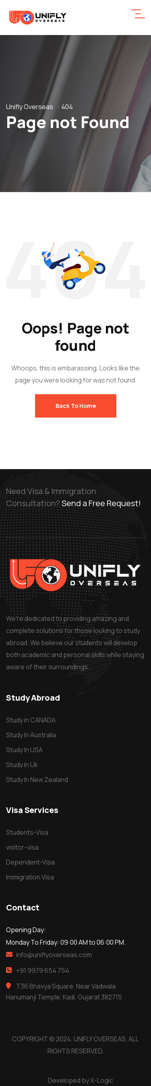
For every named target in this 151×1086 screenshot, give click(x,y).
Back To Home (76, 406)
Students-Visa (27, 832)
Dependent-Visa (30, 862)
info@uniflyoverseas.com (54, 954)
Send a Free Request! (101, 503)
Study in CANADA (31, 720)
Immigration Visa (30, 877)
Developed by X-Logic (80, 1080)
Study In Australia (31, 734)
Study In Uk (22, 764)
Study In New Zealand (37, 779)
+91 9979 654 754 (42, 970)
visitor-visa (22, 847)
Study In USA (24, 749)
